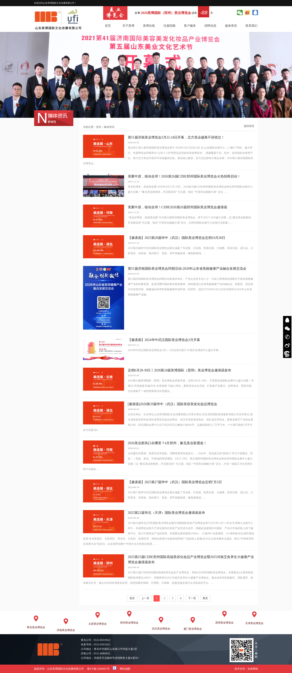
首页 (108, 25)
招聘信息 (210, 25)
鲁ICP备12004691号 (98, 668)
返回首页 (249, 126)
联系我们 (251, 25)
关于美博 (128, 25)
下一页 (192, 598)
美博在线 (149, 25)
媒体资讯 (231, 25)
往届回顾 (169, 25)
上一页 (145, 598)
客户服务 (190, 25)
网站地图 (125, 668)
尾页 (205, 598)
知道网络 (253, 668)
